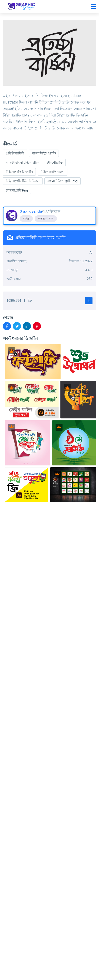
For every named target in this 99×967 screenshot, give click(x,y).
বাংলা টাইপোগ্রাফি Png (62, 181)
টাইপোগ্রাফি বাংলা (52, 172)
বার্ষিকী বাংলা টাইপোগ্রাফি (22, 162)
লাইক (26, 218)
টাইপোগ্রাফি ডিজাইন (19, 172)
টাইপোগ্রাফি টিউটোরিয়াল (23, 181)
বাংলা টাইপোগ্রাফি (44, 153)
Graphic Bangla (31, 211)
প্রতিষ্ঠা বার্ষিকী (15, 153)
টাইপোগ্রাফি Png (17, 190)
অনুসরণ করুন (45, 218)
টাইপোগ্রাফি (55, 162)
